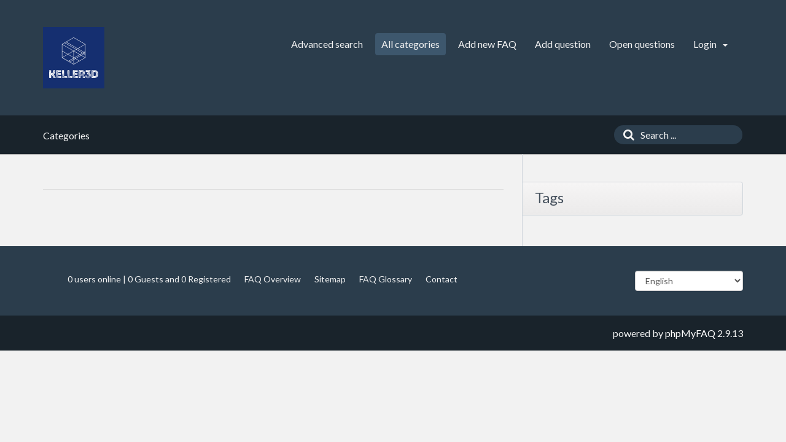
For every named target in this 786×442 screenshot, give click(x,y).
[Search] (625, 134)
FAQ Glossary (385, 279)
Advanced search (327, 44)
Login (710, 44)
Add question (563, 44)
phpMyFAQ (690, 333)
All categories (410, 44)
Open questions (642, 44)
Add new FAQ (487, 44)
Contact (441, 279)
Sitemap (330, 279)
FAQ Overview (272, 279)
